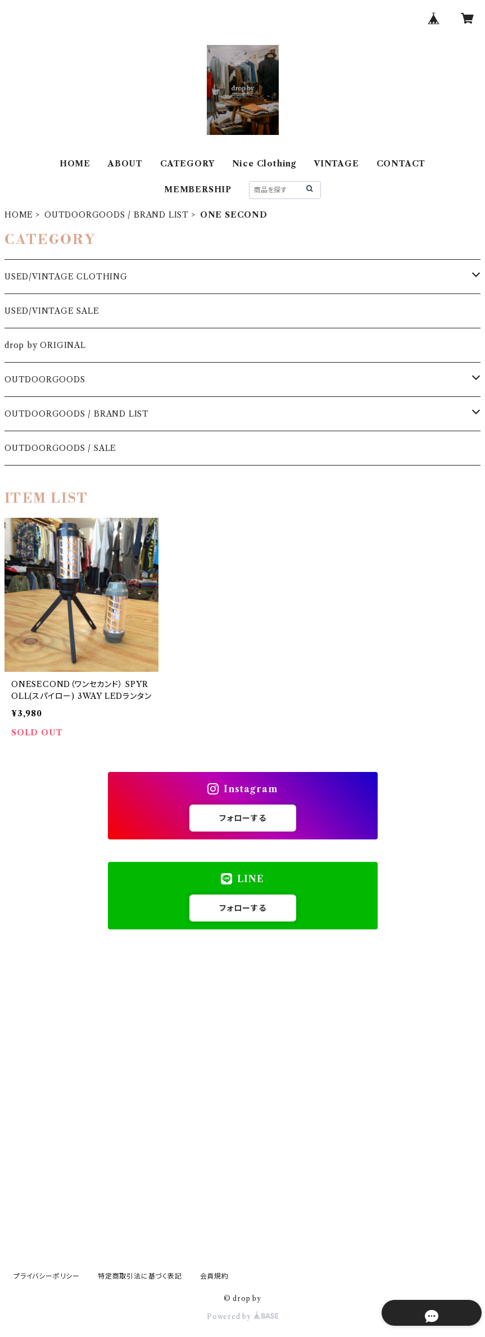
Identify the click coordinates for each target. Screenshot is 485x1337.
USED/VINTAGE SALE (51, 311)
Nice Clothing (264, 164)
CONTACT (401, 164)
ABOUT (125, 164)
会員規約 (214, 1276)
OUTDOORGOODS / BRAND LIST (116, 215)
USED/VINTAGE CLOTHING (66, 277)
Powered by (242, 1316)
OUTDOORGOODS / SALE (60, 448)
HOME (75, 164)
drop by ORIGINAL (45, 345)
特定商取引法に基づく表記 (140, 1276)
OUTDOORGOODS (44, 379)
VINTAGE (336, 164)
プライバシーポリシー (46, 1276)
